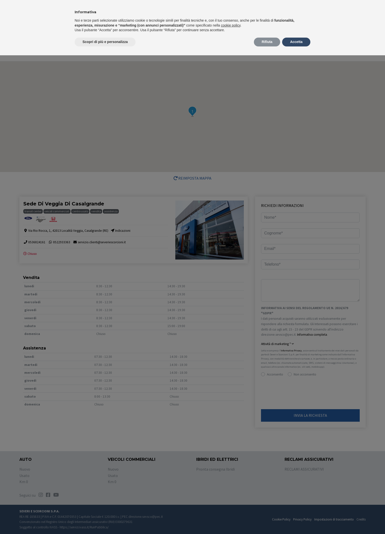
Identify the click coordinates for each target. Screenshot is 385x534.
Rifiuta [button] (267, 42)
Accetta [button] (296, 42)
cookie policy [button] (230, 25)
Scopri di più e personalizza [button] (105, 42)
